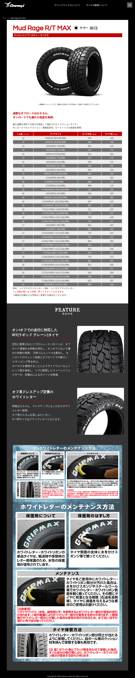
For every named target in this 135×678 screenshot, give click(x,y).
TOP (4, 18)
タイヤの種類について (96, 5)
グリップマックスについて (67, 5)
